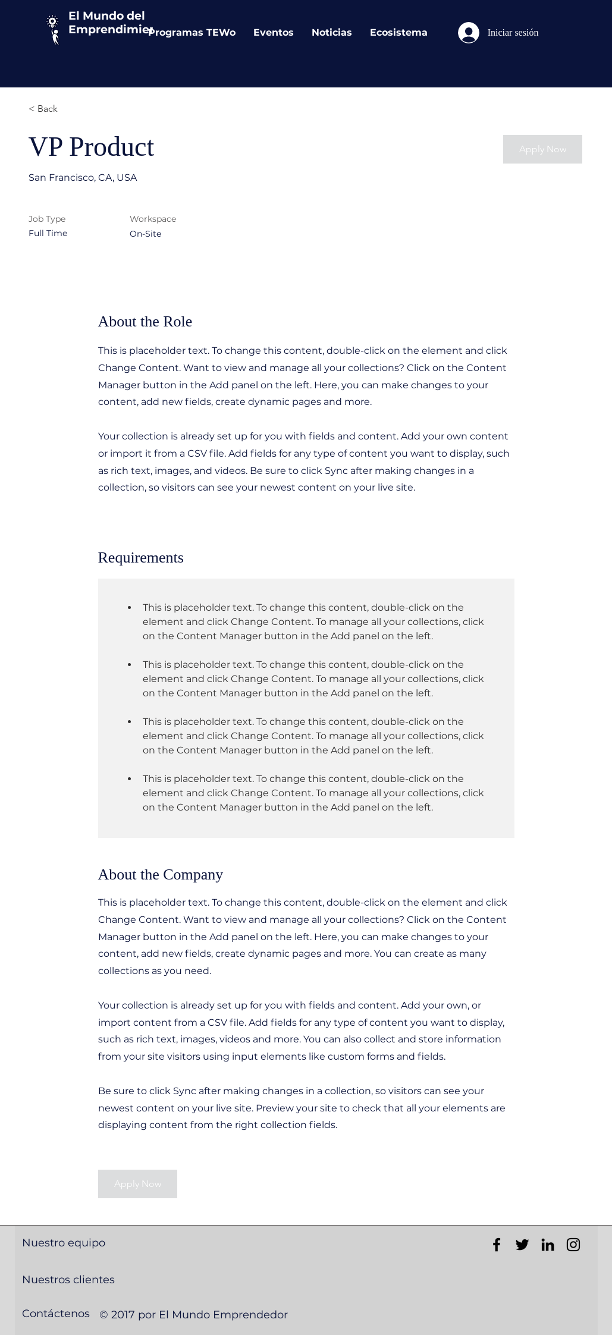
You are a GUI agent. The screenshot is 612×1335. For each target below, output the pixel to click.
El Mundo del (106, 16)
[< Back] (71, 109)
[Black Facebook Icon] (497, 1245)
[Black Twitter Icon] (522, 1245)
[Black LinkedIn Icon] (548, 1245)
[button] (542, 149)
